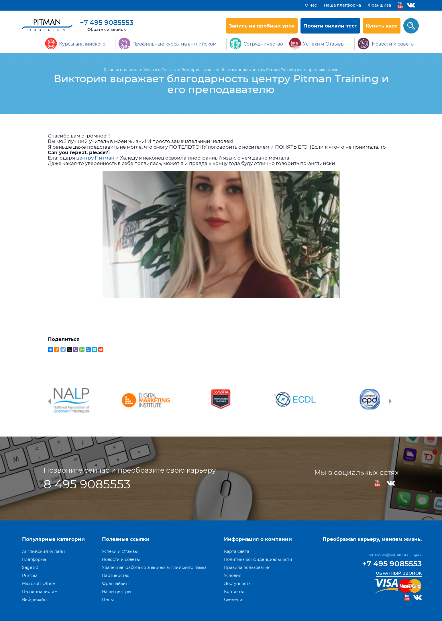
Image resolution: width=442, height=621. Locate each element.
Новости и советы (121, 559)
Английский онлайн (43, 551)
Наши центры (116, 591)
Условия (232, 575)
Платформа (34, 559)
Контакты (234, 591)
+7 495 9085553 (106, 22)
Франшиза (379, 5)
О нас (311, 5)
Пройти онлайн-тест (330, 26)
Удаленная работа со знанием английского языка (154, 567)
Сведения (234, 599)
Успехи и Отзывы (120, 551)
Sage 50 (30, 567)
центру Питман (95, 158)
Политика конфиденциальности (258, 559)
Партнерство (115, 575)
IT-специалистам (40, 591)
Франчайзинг (116, 583)
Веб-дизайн (34, 599)
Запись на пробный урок (262, 26)
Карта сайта (236, 551)
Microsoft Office (38, 583)
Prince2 (29, 575)
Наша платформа (342, 5)
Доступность (237, 583)
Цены (108, 599)
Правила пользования (247, 567)
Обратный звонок (106, 29)
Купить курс (382, 26)
